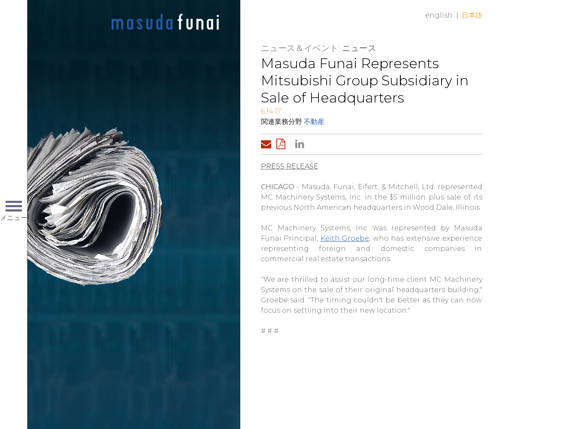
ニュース (359, 48)
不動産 (314, 122)
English (439, 15)
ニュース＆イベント (299, 48)
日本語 (472, 15)
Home (165, 22)
